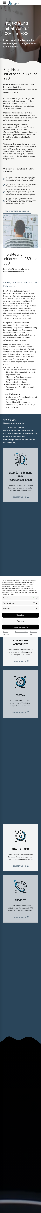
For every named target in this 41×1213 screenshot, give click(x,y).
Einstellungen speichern (20, 627)
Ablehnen (20, 621)
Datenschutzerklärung (21, 632)
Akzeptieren (20, 615)
